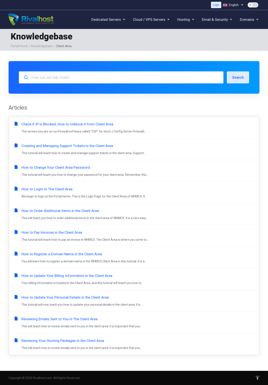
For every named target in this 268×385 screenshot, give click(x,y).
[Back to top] (257, 378)
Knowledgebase (42, 46)
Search (238, 77)
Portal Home (19, 46)
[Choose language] (233, 5)
